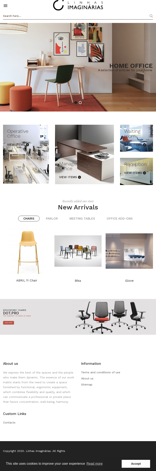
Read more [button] (95, 463)
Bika (78, 281)
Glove (129, 281)
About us (87, 378)
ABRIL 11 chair (26, 280)
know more (8, 322)
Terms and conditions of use (100, 372)
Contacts (9, 422)
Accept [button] (136, 463)
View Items (16, 144)
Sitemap (86, 384)
